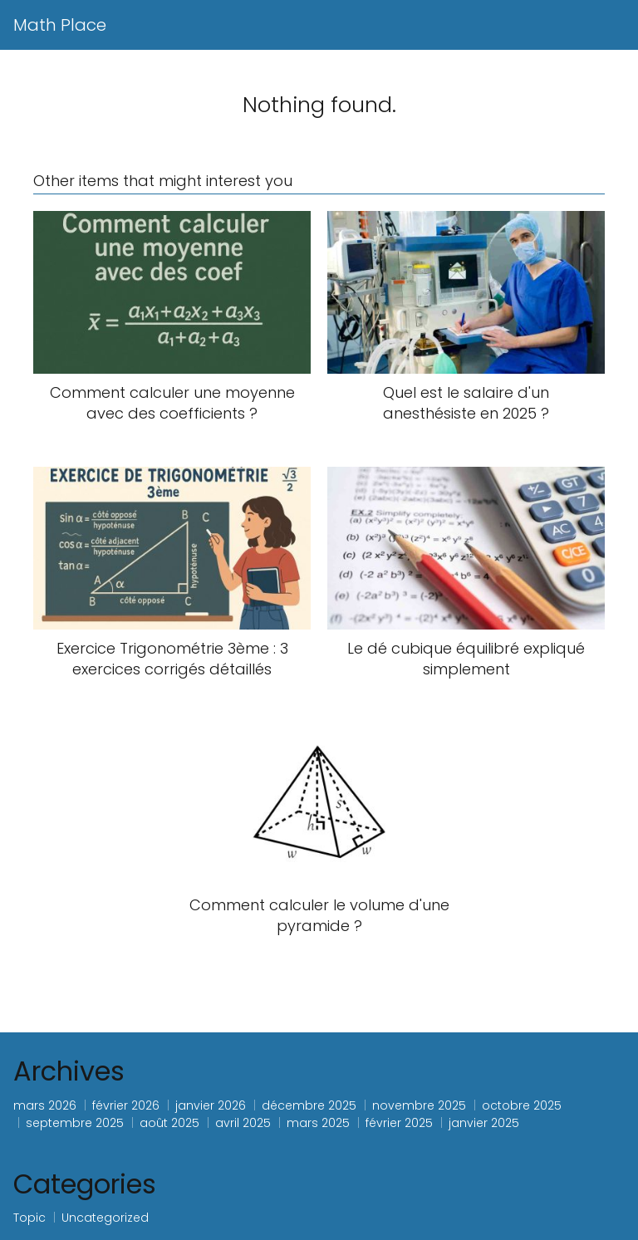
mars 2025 (318, 1123)
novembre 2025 (419, 1105)
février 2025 (399, 1123)
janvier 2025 (484, 1123)
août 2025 (169, 1123)
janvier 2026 (210, 1105)
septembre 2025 (75, 1123)
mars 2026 (44, 1105)
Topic (29, 1217)
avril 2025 (243, 1123)
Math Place (59, 25)
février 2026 (126, 1105)
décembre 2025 (309, 1105)
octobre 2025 (522, 1105)
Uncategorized (105, 1217)
